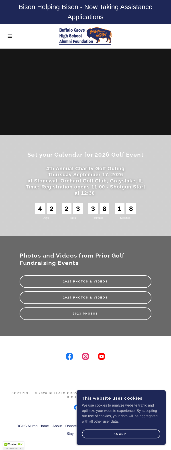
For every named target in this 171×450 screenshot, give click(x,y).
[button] (8, 36)
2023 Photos (85, 313)
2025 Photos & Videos (85, 281)
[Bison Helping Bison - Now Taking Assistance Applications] (85, 12)
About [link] (57, 426)
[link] (85, 36)
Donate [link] (71, 426)
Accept (121, 434)
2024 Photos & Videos (85, 297)
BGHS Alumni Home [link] (33, 426)
